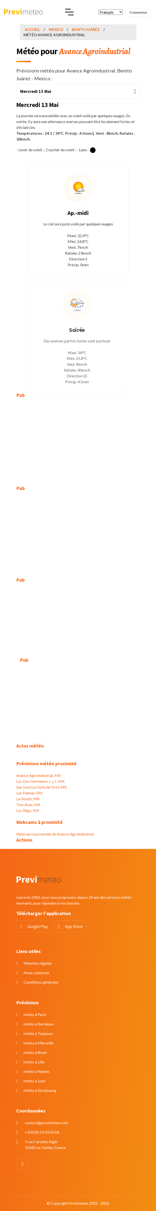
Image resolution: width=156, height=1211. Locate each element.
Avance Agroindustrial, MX (38, 775)
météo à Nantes (37, 1071)
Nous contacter (36, 972)
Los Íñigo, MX (27, 810)
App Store (74, 926)
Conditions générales (41, 982)
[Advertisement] (78, 438)
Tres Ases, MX (28, 804)
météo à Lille (34, 1062)
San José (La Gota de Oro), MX (41, 787)
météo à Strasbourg (40, 1090)
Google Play (37, 926)
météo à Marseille (38, 1043)
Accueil (32, 29)
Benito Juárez (86, 29)
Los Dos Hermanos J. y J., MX (40, 781)
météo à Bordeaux (39, 1024)
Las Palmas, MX (29, 793)
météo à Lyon (34, 1080)
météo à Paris (35, 1014)
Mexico (56, 29)
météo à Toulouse (38, 1033)
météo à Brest (35, 1052)
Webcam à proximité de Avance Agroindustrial (55, 834)
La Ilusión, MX (28, 798)
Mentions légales (38, 963)
